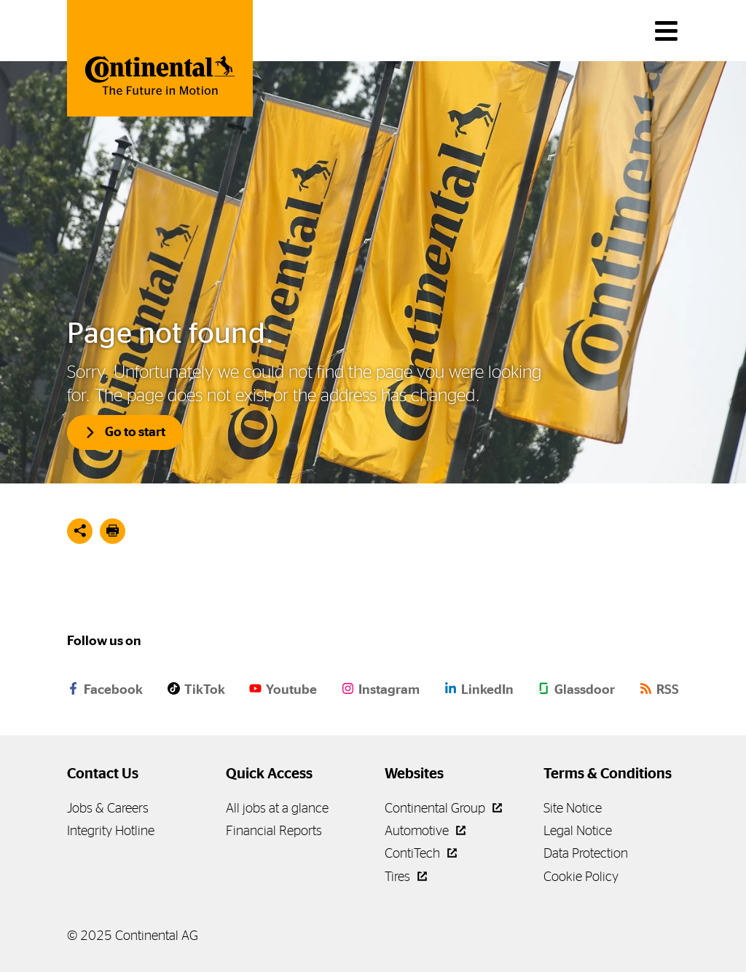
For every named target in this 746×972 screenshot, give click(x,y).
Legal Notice (577, 830)
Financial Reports (274, 830)
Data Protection (585, 853)
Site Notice (572, 808)
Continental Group (443, 808)
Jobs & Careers (108, 808)
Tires (406, 876)
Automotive (425, 830)
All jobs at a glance (277, 808)
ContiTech (421, 853)
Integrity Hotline (110, 830)
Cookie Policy (581, 876)
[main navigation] (666, 31)
